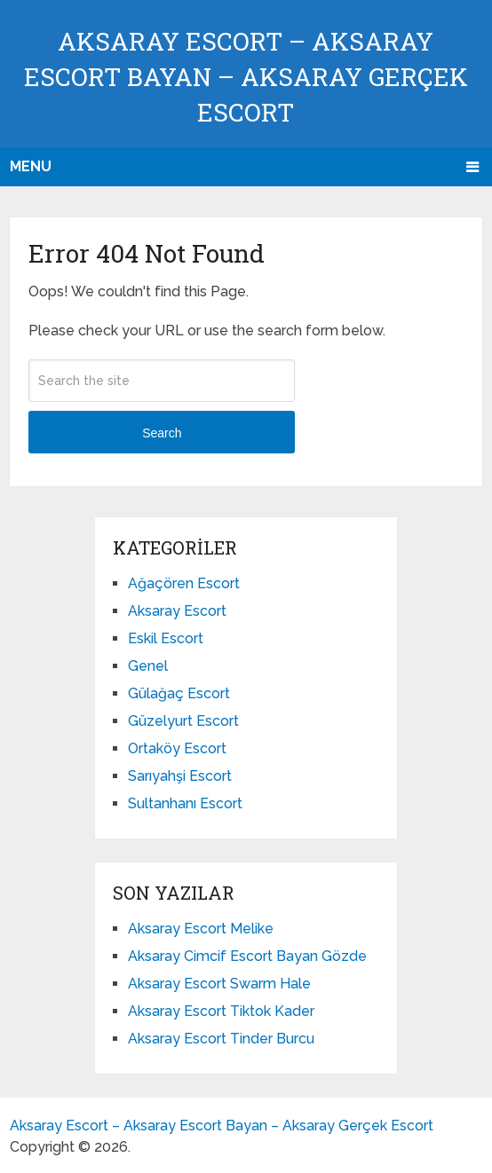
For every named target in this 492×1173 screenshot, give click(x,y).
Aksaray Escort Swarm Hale (219, 983)
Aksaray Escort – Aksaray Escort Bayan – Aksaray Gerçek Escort (246, 77)
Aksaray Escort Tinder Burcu (221, 1038)
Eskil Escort (165, 638)
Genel (148, 665)
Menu (31, 166)
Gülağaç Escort (179, 693)
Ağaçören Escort (184, 583)
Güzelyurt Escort (183, 720)
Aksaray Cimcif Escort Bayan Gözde (247, 956)
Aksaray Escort (177, 610)
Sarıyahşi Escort (180, 776)
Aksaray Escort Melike (201, 928)
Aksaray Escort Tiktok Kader (221, 1011)
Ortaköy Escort (177, 748)
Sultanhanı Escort (185, 803)
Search (161, 433)
